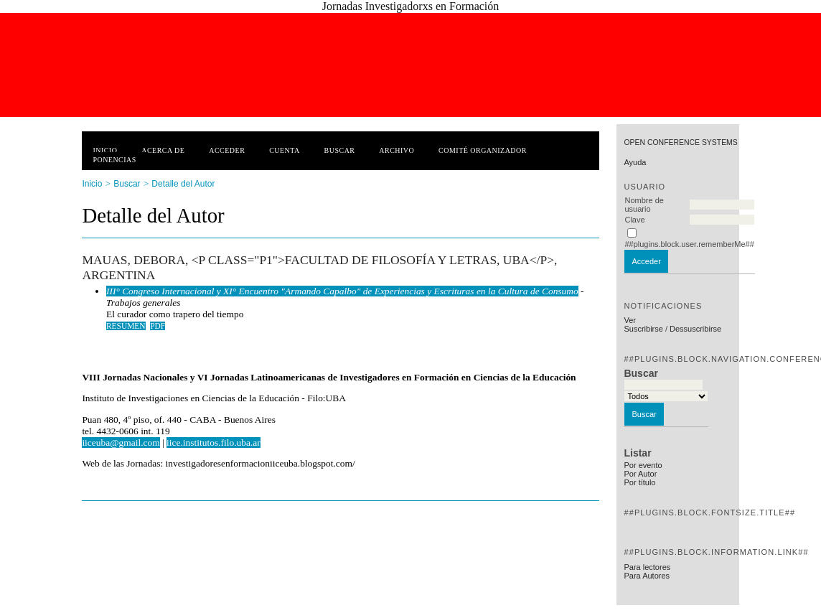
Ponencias (114, 160)
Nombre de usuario (643, 204)
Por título (639, 482)
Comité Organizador (482, 150)
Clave (634, 219)
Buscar (339, 150)
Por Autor (640, 473)
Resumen (126, 326)
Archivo (396, 150)
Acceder (227, 150)
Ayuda (635, 162)
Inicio (105, 150)
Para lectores (647, 567)
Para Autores (647, 575)
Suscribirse (643, 328)
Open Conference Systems (680, 142)
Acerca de (162, 150)
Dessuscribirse (695, 328)
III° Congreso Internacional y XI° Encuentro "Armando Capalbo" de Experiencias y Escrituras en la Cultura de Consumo (342, 291)
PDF (157, 326)
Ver (630, 320)
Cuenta (284, 150)
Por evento (643, 465)
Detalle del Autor (183, 184)
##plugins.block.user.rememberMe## (689, 244)
